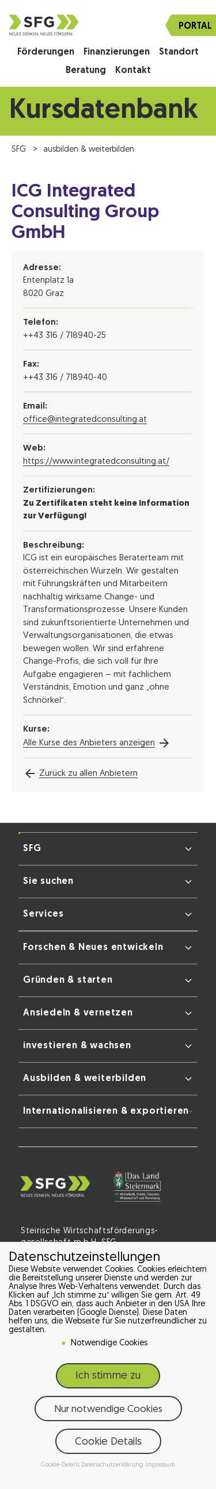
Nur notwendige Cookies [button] (108, 1409)
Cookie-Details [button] (61, 1465)
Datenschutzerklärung (113, 1465)
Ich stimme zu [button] (108, 1376)
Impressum (160, 1465)
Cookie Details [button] (108, 1442)
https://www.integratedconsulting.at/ (96, 461)
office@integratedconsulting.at (85, 419)
